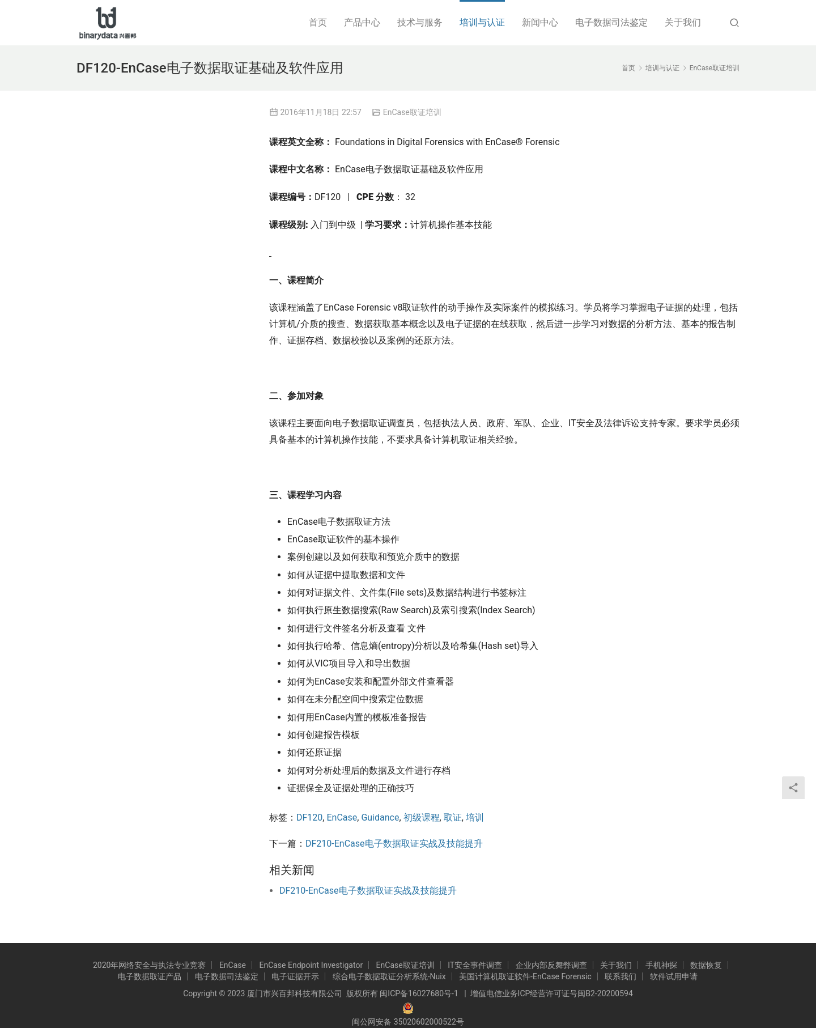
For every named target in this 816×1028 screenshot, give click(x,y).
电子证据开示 (295, 976)
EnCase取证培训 (412, 112)
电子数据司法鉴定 (611, 22)
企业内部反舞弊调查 (551, 965)
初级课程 (421, 817)
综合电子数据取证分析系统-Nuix (389, 976)
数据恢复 (706, 965)
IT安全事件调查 (475, 965)
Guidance (380, 817)
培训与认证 (482, 22)
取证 (453, 817)
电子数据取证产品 (149, 976)
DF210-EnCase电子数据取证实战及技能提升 (394, 843)
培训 (475, 817)
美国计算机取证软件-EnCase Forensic (525, 976)
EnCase (341, 817)
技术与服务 (420, 22)
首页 (318, 22)
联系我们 (620, 976)
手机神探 (661, 965)
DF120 (309, 817)
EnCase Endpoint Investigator (311, 965)
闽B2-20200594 (604, 993)
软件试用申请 (674, 976)
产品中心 (362, 22)
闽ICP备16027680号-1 (419, 993)
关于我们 (683, 22)
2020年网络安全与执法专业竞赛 (149, 965)
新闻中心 (540, 22)
